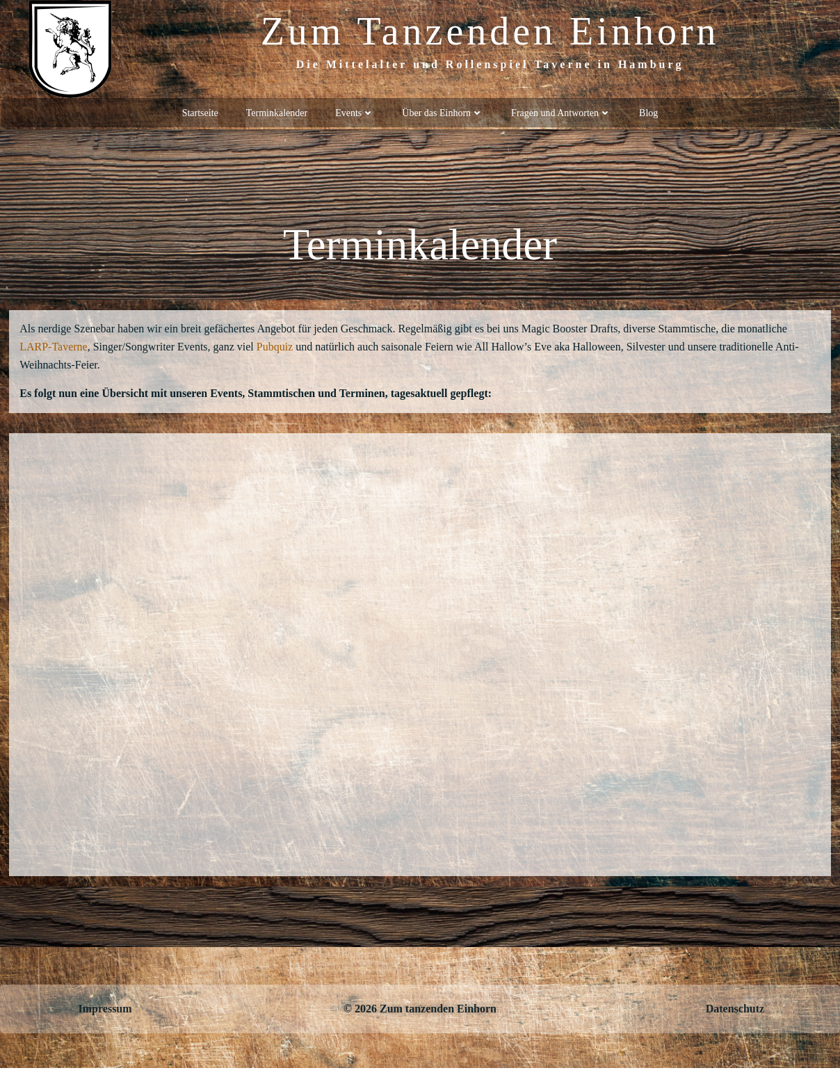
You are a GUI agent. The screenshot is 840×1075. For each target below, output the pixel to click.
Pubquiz (277, 350)
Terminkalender (276, 111)
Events (354, 111)
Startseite (200, 111)
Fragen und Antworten (561, 111)
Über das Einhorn (442, 111)
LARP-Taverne (55, 350)
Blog (648, 111)
